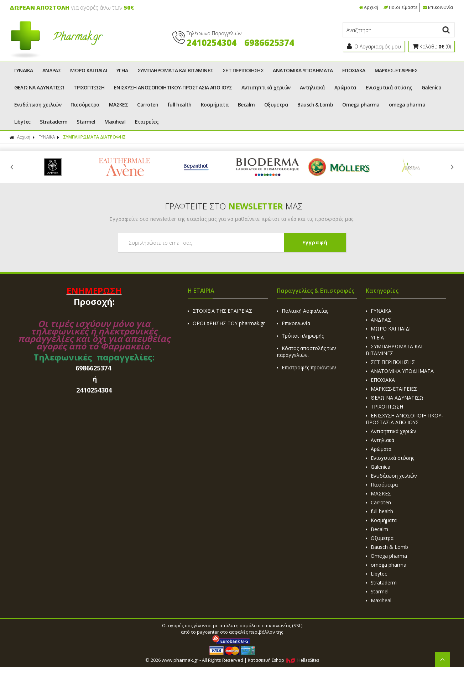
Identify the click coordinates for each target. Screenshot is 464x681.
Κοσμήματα (215, 104)
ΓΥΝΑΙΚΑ (23, 70)
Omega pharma (360, 104)
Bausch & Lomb (315, 104)
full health (179, 104)
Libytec (22, 121)
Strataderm (54, 121)
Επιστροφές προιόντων (306, 367)
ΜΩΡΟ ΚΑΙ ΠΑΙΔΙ (88, 70)
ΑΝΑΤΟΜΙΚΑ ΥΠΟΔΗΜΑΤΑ (303, 70)
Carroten (147, 104)
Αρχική (368, 7)
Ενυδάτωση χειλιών (38, 104)
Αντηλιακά (312, 87)
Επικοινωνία (438, 7)
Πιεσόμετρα (85, 104)
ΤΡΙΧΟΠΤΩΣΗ (89, 87)
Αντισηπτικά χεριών (266, 87)
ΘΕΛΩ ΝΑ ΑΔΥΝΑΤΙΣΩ (39, 87)
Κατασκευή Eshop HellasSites (283, 660)
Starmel (86, 121)
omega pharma (407, 104)
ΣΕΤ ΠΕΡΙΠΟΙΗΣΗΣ (243, 70)
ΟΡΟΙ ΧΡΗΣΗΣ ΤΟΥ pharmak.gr (226, 323)
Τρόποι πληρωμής (300, 335)
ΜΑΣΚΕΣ (118, 104)
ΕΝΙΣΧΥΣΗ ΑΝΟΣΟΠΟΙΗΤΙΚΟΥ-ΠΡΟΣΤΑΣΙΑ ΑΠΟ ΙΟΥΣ (173, 87)
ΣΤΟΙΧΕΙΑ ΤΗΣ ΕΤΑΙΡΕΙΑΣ (220, 310)
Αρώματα (345, 87)
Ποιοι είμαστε (400, 7)
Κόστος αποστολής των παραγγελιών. (306, 351)
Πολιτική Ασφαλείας (302, 310)
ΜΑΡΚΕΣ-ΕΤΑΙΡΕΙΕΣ (396, 70)
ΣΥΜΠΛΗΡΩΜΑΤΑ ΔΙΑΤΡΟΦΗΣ (94, 137)
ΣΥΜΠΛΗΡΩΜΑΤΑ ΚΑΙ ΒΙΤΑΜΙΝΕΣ (175, 70)
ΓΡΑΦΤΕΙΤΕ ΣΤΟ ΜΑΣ (234, 206)
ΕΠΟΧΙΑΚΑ (353, 70)
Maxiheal (115, 121)
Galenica (432, 87)
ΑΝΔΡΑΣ (51, 70)
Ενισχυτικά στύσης (389, 87)
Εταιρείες (146, 121)
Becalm (246, 104)
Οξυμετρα (276, 104)
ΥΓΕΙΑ (122, 70)
